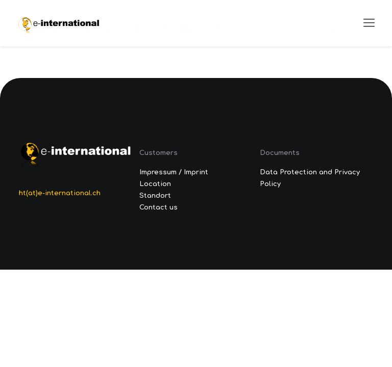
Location (155, 184)
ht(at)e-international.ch (60, 193)
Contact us (158, 207)
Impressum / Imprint (173, 172)
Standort (155, 195)
